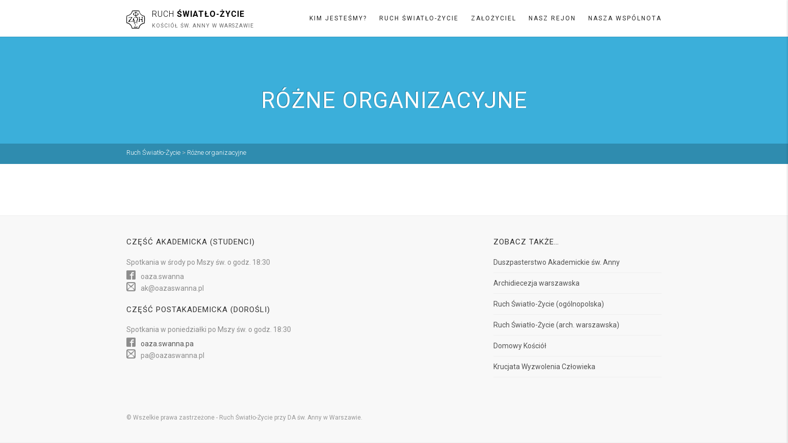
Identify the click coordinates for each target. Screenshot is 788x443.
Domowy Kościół (519, 346)
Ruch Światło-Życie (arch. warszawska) (556, 325)
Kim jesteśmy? (338, 18)
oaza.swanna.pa (167, 344)
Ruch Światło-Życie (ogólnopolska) (548, 304)
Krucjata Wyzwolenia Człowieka (544, 367)
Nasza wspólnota (625, 18)
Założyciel (493, 18)
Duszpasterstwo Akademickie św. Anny (556, 262)
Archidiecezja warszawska (536, 283)
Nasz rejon (552, 18)
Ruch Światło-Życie (419, 18)
